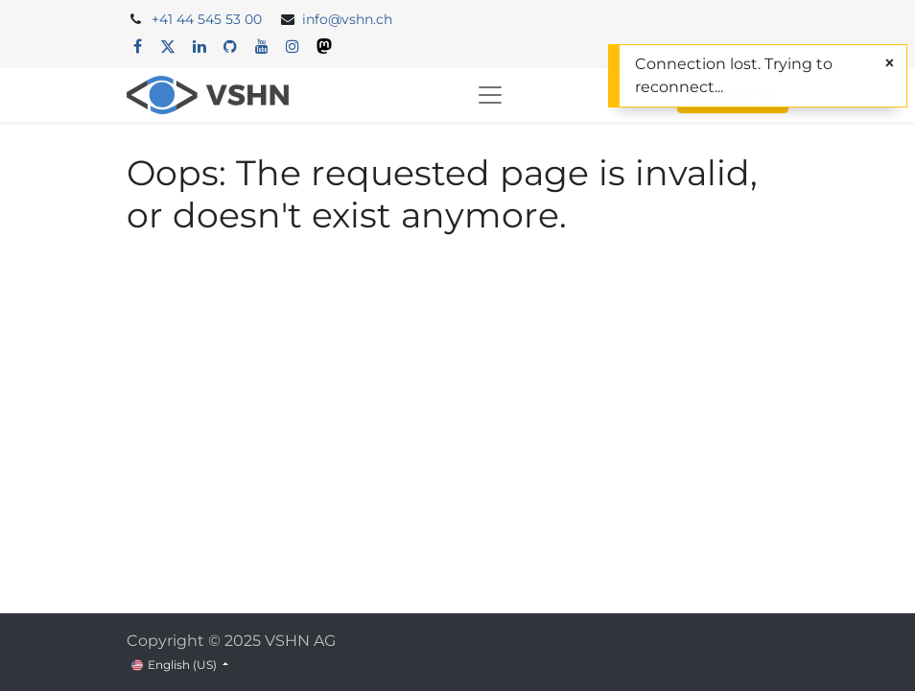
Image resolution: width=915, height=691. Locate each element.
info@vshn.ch (347, 19)
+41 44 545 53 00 (207, 19)
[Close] (889, 63)
